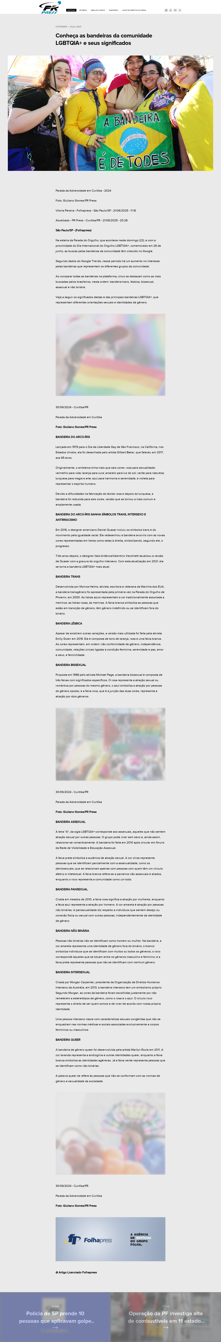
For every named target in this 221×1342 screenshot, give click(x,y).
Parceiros (113, 10)
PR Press (83, 10)
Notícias (71, 10)
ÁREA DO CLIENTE (98, 10)
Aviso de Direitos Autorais (134, 10)
